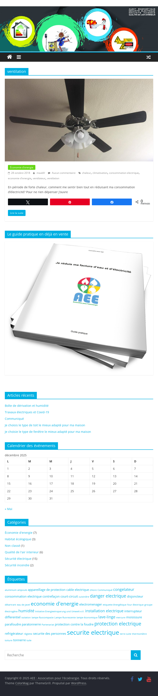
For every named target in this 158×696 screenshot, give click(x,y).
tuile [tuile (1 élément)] (29, 640)
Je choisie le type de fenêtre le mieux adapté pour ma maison (48, 432)
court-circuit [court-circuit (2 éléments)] (69, 596)
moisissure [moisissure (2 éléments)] (134, 617)
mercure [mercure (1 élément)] (120, 617)
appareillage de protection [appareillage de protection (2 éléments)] (47, 589)
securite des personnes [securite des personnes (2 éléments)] (49, 633)
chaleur (86, 173)
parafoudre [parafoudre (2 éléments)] (13, 624)
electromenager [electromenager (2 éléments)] (90, 604)
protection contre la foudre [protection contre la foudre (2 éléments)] (74, 624)
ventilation (53, 178)
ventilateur (39, 178)
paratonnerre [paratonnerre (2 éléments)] (31, 624)
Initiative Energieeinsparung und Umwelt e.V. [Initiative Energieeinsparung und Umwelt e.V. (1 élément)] (59, 611)
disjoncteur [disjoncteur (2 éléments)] (135, 596)
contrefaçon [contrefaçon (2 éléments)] (51, 596)
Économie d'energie (21, 167)
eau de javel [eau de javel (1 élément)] (23, 604)
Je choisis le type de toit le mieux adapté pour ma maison (45, 425)
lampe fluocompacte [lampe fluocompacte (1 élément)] (43, 617)
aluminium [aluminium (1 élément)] (11, 590)
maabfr (41, 173)
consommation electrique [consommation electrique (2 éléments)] (23, 596)
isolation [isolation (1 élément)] (26, 617)
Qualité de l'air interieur (22, 552)
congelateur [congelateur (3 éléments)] (123, 589)
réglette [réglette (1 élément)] (28, 633)
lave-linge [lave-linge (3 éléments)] (106, 616)
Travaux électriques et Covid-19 (27, 412)
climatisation (99, 173)
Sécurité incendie (17, 565)
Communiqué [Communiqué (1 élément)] (105, 590)
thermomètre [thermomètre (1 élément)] (139, 633)
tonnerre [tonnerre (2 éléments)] (19, 640)
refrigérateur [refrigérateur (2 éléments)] (14, 633)
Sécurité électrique (18, 559)
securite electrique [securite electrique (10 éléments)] (93, 632)
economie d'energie (19, 178)
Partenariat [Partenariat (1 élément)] (48, 624)
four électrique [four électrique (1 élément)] (135, 604)
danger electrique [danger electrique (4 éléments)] (108, 596)
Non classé (12, 546)
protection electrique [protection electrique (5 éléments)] (117, 623)
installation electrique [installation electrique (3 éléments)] (104, 610)
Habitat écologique (18, 539)
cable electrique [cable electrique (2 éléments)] (77, 589)
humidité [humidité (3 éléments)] (26, 610)
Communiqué (14, 419)
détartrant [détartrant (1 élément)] (10, 604)
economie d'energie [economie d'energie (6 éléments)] (54, 603)
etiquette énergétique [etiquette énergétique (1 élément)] (114, 604)
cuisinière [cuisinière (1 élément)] (84, 596)
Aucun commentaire (62, 173)
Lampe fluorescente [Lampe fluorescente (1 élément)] (65, 617)
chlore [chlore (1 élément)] (93, 590)
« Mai (8, 509)
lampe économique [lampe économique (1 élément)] (87, 617)
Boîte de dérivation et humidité (27, 406)
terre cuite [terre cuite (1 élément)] (125, 633)
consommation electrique (124, 173)
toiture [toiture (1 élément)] (8, 640)
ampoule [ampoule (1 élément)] (22, 590)
